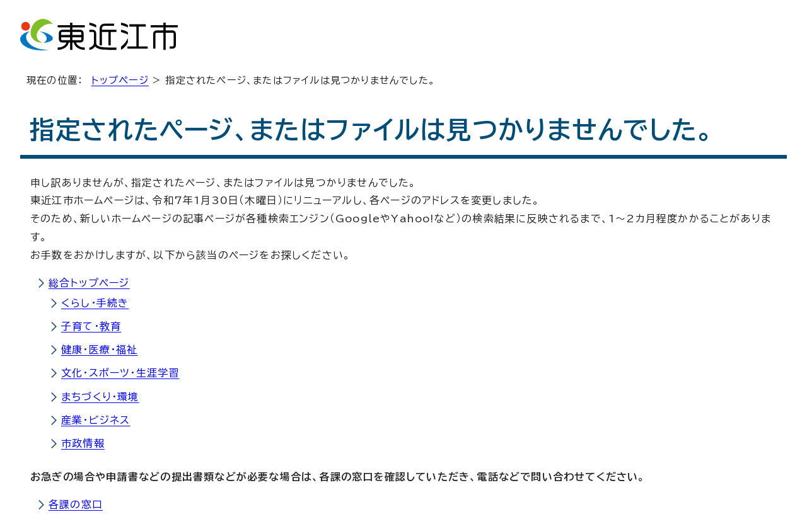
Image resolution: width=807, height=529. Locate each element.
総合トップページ (89, 283)
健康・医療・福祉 (99, 349)
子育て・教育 (91, 326)
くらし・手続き (95, 303)
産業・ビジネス (95, 420)
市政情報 (83, 443)
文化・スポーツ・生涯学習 (120, 373)
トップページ (120, 80)
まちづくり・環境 (100, 397)
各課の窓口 (76, 504)
